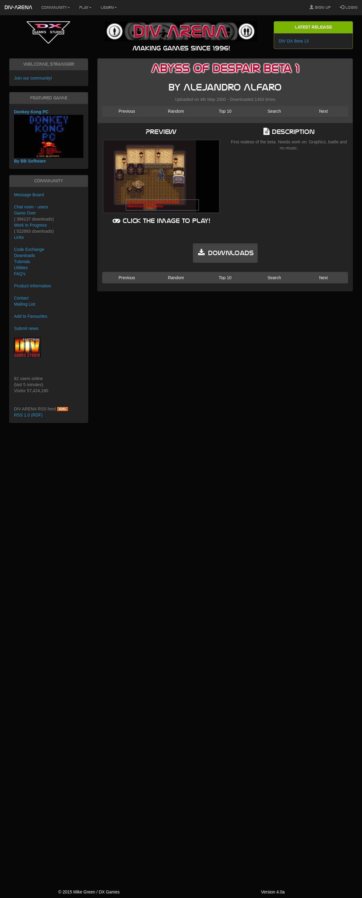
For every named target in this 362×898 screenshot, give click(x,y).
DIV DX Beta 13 (294, 41)
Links (19, 237)
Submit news (26, 328)
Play (85, 7)
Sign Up (320, 7)
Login (348, 7)
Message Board (29, 194)
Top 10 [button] (225, 111)
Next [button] (323, 111)
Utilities (21, 267)
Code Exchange (29, 249)
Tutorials (22, 261)
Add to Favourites (30, 316)
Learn (109, 7)
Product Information (32, 285)
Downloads (24, 255)
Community (55, 7)
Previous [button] (127, 111)
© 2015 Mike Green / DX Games (89, 891)
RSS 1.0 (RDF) (28, 415)
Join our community (32, 78)
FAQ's (20, 273)
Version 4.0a (273, 891)
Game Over (25, 213)
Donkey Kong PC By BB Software (48, 136)
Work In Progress (30, 225)
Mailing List (24, 304)
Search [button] (274, 111)
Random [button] (176, 111)
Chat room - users (31, 206)
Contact (21, 298)
